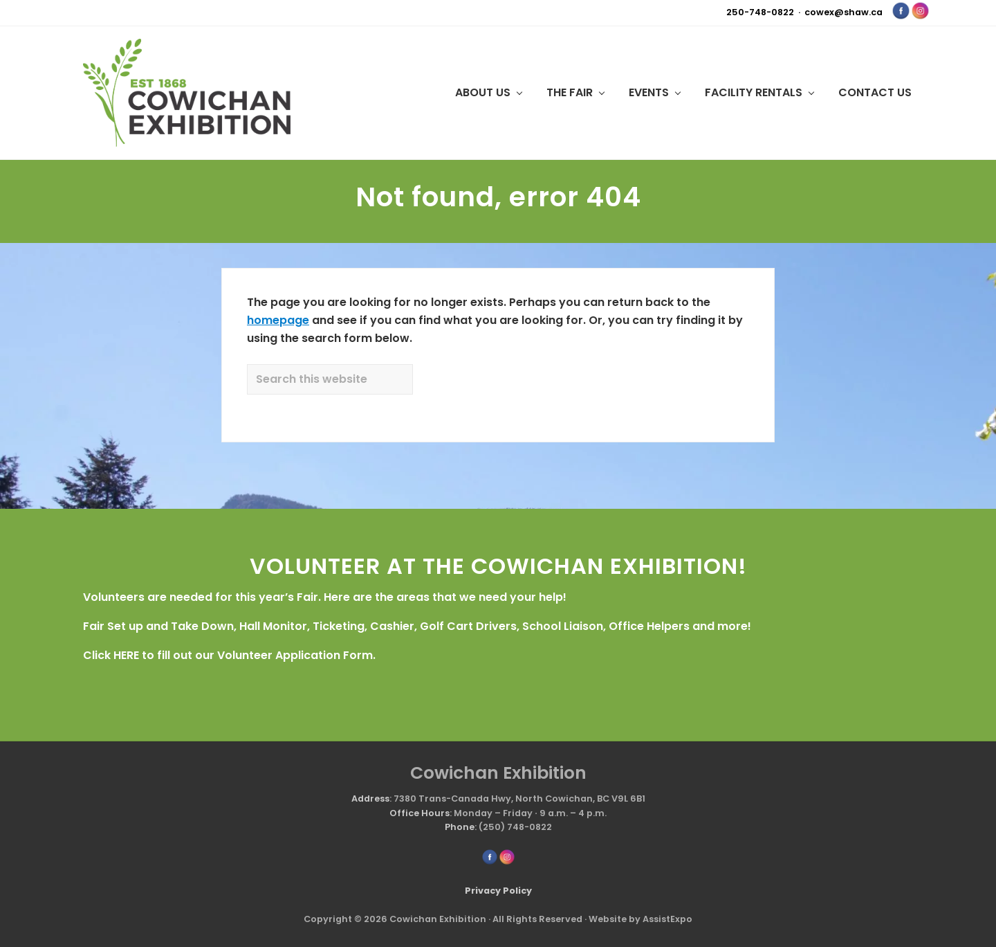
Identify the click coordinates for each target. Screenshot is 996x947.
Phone (459, 827)
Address (370, 798)
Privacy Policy (498, 890)
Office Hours (419, 813)
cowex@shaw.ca (843, 12)
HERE (126, 655)
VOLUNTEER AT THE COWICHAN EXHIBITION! (498, 565)
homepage (278, 320)
